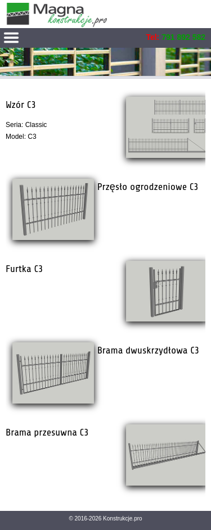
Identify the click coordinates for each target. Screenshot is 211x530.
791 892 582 (183, 37)
